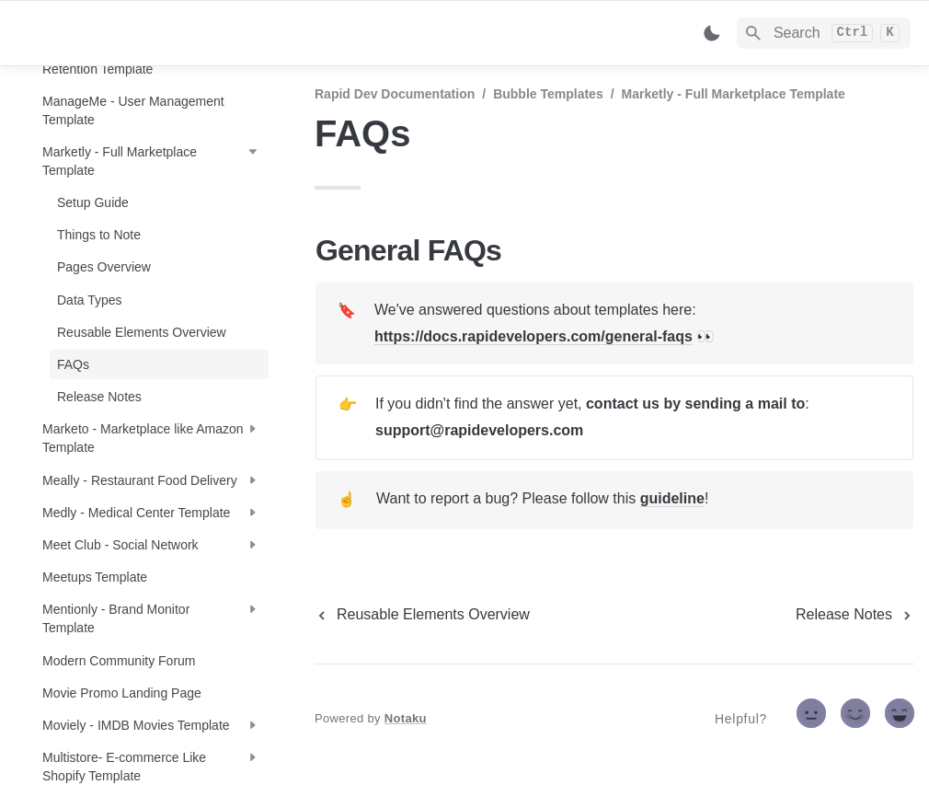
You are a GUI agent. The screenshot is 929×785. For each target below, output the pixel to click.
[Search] (824, 33)
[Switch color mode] (711, 33)
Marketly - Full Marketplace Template (733, 94)
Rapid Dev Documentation (395, 94)
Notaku (405, 718)
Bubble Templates (548, 94)
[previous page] (422, 615)
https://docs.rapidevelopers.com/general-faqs (533, 336)
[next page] (855, 615)
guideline (672, 498)
